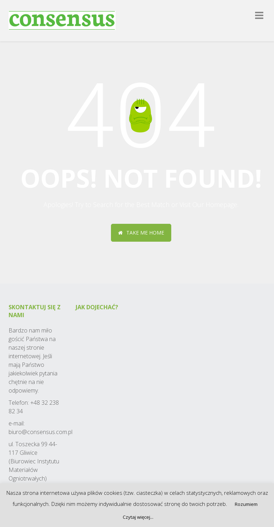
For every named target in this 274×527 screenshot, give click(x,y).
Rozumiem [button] (246, 504)
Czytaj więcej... (138, 517)
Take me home (141, 232)
